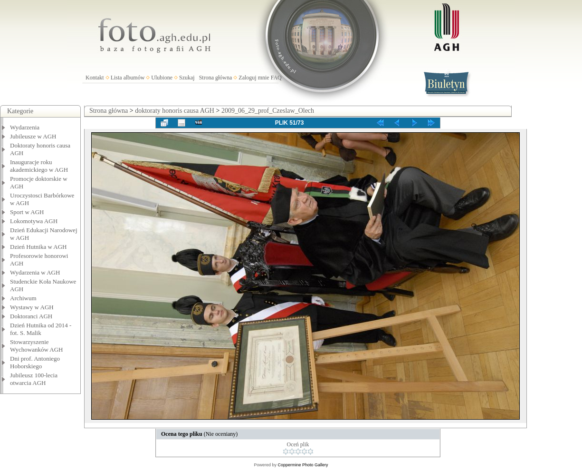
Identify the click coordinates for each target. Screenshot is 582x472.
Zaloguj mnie (254, 77)
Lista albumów (128, 77)
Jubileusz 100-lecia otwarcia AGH (33, 379)
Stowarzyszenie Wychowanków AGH (36, 345)
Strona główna (215, 77)
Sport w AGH (27, 212)
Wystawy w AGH (32, 307)
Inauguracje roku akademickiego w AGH (39, 165)
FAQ (276, 77)
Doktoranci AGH (31, 316)
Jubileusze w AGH (33, 136)
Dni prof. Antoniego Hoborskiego (35, 362)
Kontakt (95, 77)
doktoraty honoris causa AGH (174, 110)
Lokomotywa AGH (33, 221)
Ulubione (161, 77)
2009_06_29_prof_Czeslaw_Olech (267, 110)
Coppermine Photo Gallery (302, 464)
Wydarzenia (24, 127)
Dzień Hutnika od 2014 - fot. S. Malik (40, 329)
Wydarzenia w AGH (35, 272)
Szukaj (187, 77)
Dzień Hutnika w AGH (38, 246)
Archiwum (23, 298)
